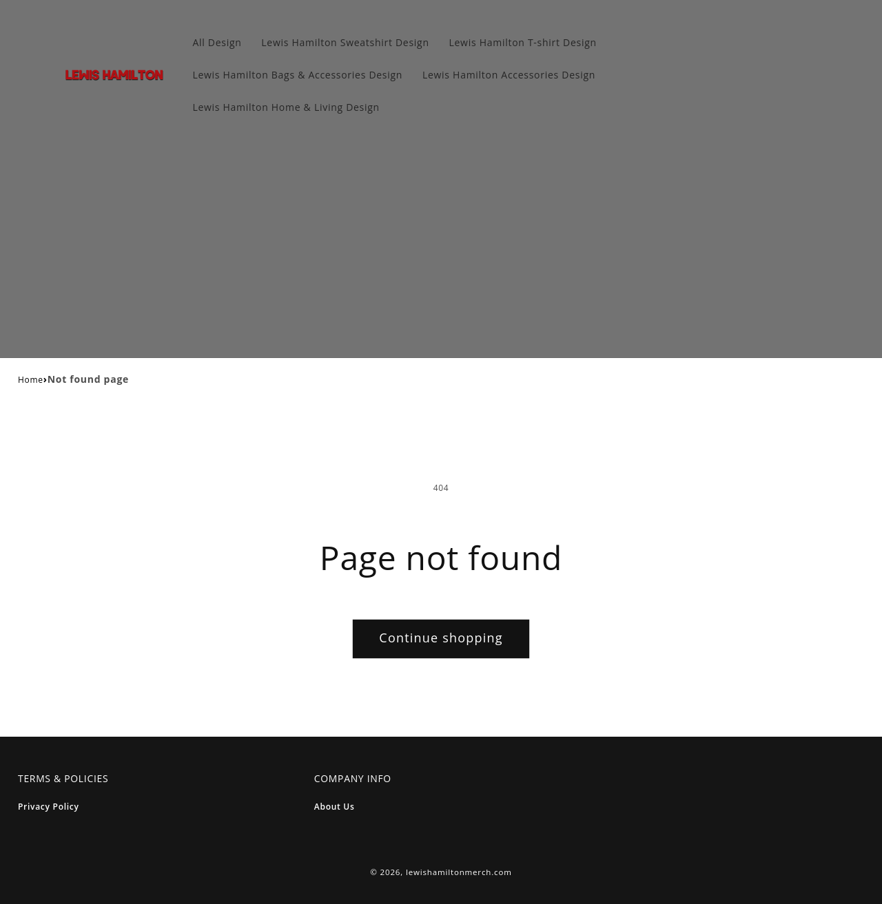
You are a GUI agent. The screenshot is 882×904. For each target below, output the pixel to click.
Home (30, 380)
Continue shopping (440, 637)
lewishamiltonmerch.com (459, 872)
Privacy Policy (48, 806)
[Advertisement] (441, 243)
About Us (334, 806)
